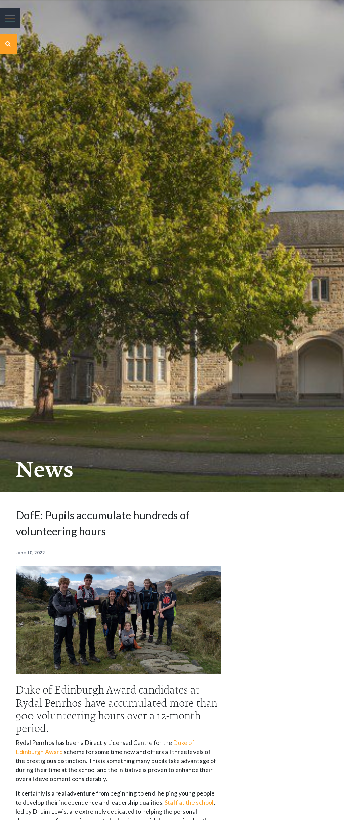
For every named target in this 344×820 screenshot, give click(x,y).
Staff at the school (189, 802)
